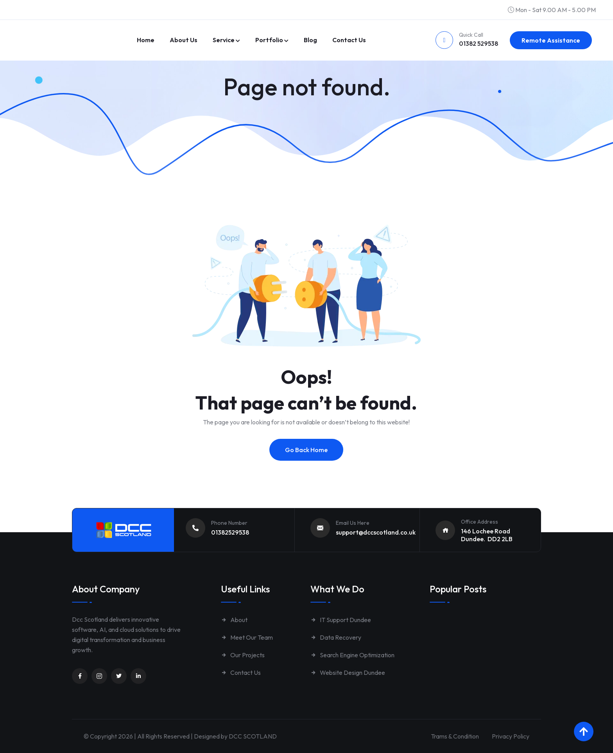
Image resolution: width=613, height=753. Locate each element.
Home (145, 40)
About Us (183, 40)
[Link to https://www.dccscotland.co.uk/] (71, 29)
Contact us (349, 40)
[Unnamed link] (80, 676)
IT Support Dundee (340, 620)
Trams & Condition (455, 736)
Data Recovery (335, 637)
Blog (310, 40)
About (234, 620)
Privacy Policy (510, 736)
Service (224, 40)
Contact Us (241, 672)
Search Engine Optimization (352, 655)
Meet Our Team (247, 637)
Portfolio (269, 40)
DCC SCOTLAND (253, 736)
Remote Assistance (551, 40)
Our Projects (243, 655)
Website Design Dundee (347, 672)
